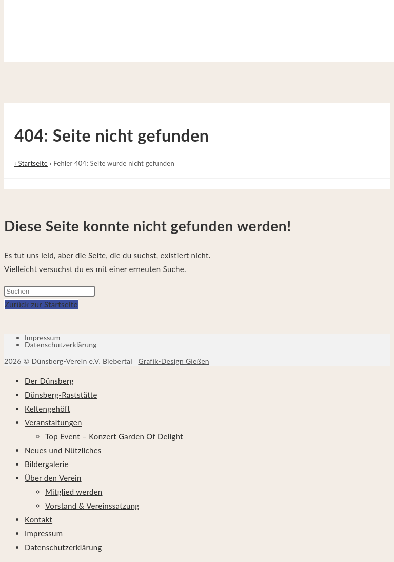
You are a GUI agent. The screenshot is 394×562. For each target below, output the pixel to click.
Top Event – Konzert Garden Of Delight (114, 436)
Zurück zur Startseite (41, 304)
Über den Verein (53, 477)
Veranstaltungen (53, 422)
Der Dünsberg (49, 380)
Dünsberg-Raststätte (61, 394)
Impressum (43, 337)
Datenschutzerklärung (61, 344)
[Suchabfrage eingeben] (49, 291)
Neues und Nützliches (63, 450)
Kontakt (38, 519)
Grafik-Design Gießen (173, 361)
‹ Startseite (31, 163)
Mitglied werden (74, 491)
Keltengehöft (47, 408)
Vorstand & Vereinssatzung (92, 505)
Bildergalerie (47, 464)
